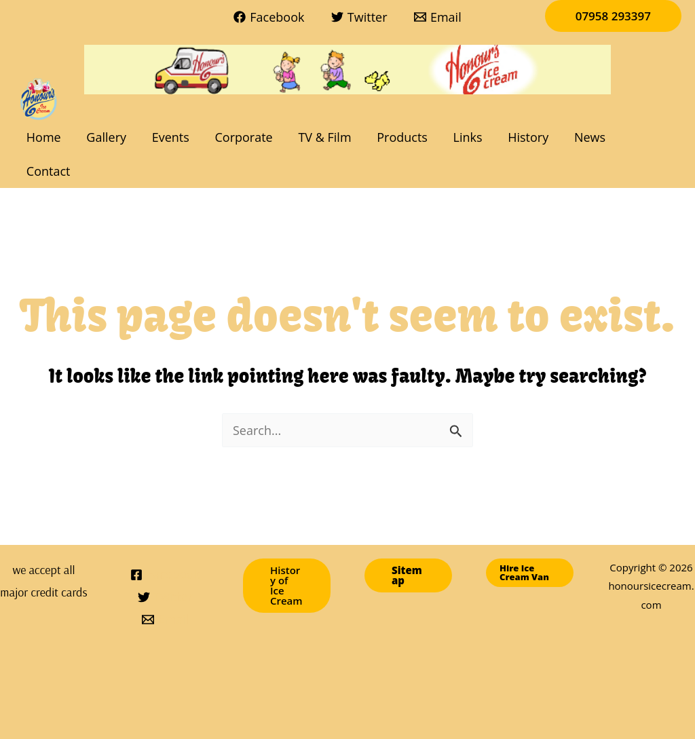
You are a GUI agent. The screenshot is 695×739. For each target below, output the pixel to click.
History (522, 137)
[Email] (437, 17)
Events (170, 137)
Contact (645, 137)
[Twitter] (359, 17)
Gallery (108, 137)
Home (46, 137)
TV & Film (322, 137)
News (582, 137)
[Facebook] (269, 17)
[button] (613, 16)
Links (462, 137)
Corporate (242, 137)
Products (398, 137)
